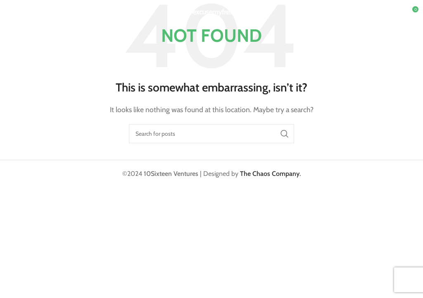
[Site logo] (211, 12)
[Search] (211, 133)
